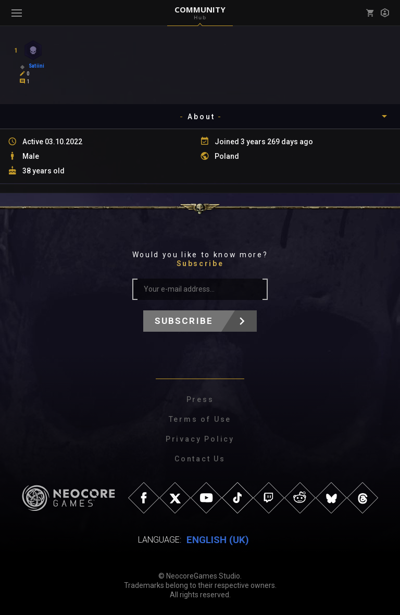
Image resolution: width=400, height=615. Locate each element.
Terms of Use (200, 419)
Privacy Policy (200, 439)
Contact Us (200, 459)
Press (200, 399)
